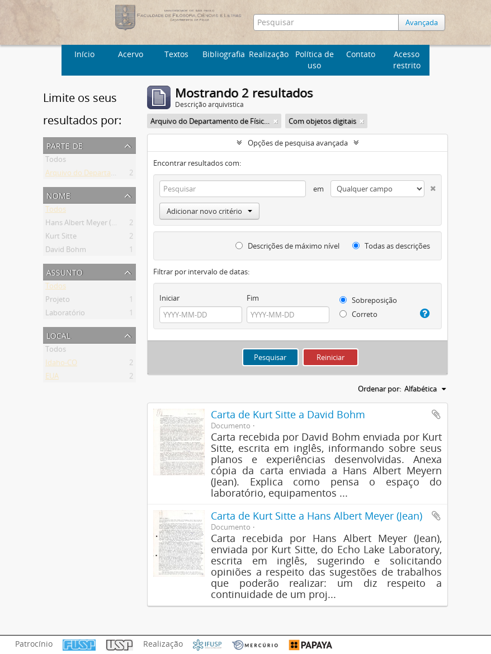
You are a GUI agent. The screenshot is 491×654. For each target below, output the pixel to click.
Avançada (421, 22)
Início (84, 54)
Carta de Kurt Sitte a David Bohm (288, 414)
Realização (269, 54)
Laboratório (65, 315)
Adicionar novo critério (209, 211)
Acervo (130, 54)
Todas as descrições (391, 246)
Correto (358, 314)
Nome (58, 194)
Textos (176, 54)
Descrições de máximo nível (287, 246)
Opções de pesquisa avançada (298, 143)
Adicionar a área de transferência (436, 414)
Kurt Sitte (61, 238)
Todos (55, 161)
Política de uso (314, 60)
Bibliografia (223, 54)
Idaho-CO (61, 364)
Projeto (57, 301)
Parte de (64, 144)
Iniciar (169, 298)
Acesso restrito (407, 60)
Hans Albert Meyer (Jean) (86, 224)
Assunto (64, 271)
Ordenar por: (379, 389)
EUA (52, 378)
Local (58, 334)
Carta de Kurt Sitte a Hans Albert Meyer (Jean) (316, 515)
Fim (253, 298)
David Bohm (65, 251)
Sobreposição (368, 300)
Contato (360, 54)
